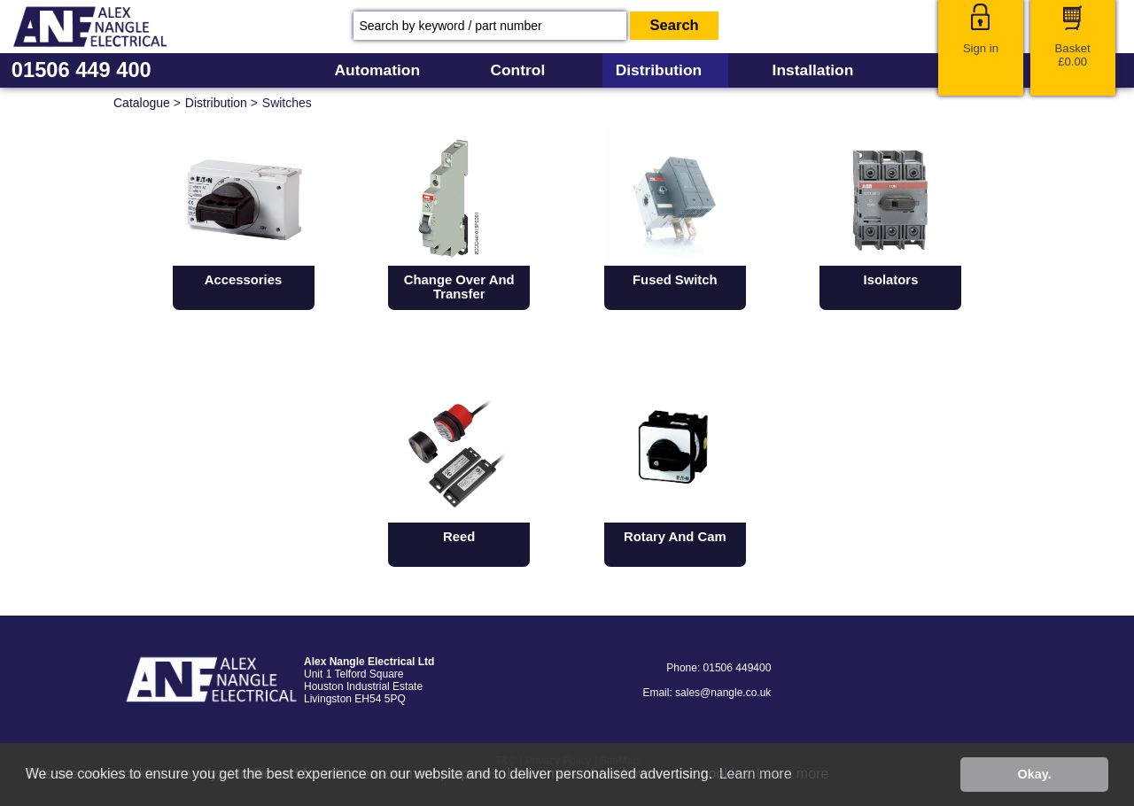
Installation (813, 70)
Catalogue (141, 103)
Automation (377, 70)
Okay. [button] (1035, 774)
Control (517, 70)
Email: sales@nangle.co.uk (706, 692)
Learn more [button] (755, 773)
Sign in (980, 48)
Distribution (659, 70)
